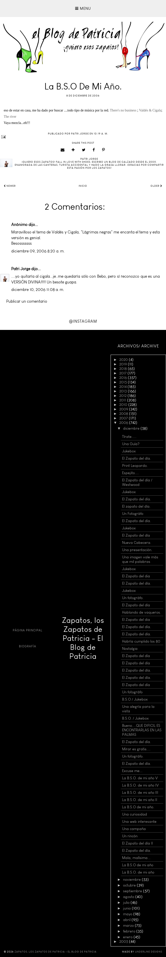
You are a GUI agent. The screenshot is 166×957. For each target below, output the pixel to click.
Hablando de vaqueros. (141, 612)
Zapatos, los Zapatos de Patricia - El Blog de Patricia (83, 638)
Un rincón (130, 836)
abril (127, 920)
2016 (123, 377)
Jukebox (129, 451)
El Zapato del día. (136, 458)
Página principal (27, 630)
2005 (124, 941)
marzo (129, 925)
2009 (124, 409)
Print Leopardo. (135, 465)
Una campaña (134, 829)
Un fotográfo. (133, 598)
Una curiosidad (134, 814)
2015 (123, 382)
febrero (129, 931)
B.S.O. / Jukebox (135, 718)
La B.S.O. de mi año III (140, 792)
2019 (123, 364)
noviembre (132, 879)
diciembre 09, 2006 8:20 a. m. (38, 251)
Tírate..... (129, 436)
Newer (10, 185)
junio (127, 908)
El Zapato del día (136, 535)
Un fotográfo (132, 692)
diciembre (132, 428)
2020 (124, 359)
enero (128, 937)
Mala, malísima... (136, 858)
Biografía (27, 646)
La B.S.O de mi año (137, 865)
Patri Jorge (20, 268)
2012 (123, 395)
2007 (124, 418)
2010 (123, 404)
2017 (123, 373)
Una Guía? (131, 444)
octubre (130, 885)
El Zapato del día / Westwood (137, 482)
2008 (124, 413)
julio (127, 902)
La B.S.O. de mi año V (140, 778)
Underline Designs (148, 951)
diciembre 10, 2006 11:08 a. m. (37, 289)
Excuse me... (132, 771)
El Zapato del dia (136, 576)
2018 (123, 368)
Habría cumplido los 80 (141, 641)
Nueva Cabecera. (136, 542)
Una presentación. (137, 550)
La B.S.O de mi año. (138, 807)
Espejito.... (130, 473)
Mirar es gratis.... (136, 749)
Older (156, 185)
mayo (128, 914)
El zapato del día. (136, 506)
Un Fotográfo (132, 513)
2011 (123, 400)
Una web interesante (139, 821)
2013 (123, 391)
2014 (123, 386)
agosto (129, 897)
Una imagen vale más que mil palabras (140, 559)
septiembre (133, 891)
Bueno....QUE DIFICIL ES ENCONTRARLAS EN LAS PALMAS (142, 730)
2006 (124, 422)
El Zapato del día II (137, 843)
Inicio (83, 185)
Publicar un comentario (26, 301)
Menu (83, 8)
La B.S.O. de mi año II (139, 800)
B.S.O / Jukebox (135, 699)
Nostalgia (130, 648)
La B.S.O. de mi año (138, 872)
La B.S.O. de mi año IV (140, 785)
